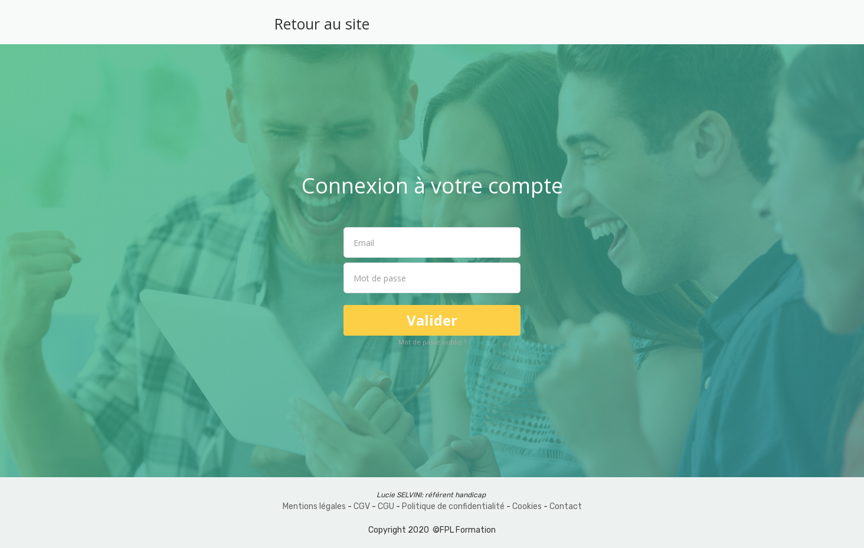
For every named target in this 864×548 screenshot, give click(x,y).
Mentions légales (314, 506)
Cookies (527, 506)
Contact (565, 506)
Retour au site (321, 24)
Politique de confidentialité (453, 506)
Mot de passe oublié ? (432, 341)
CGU (386, 506)
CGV (362, 506)
